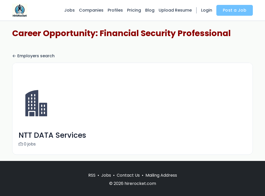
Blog (149, 10)
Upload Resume (175, 10)
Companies (91, 10)
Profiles (115, 10)
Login (206, 10)
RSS (91, 181)
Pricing (134, 10)
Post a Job (234, 10)
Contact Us (128, 181)
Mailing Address (161, 181)
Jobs (69, 10)
